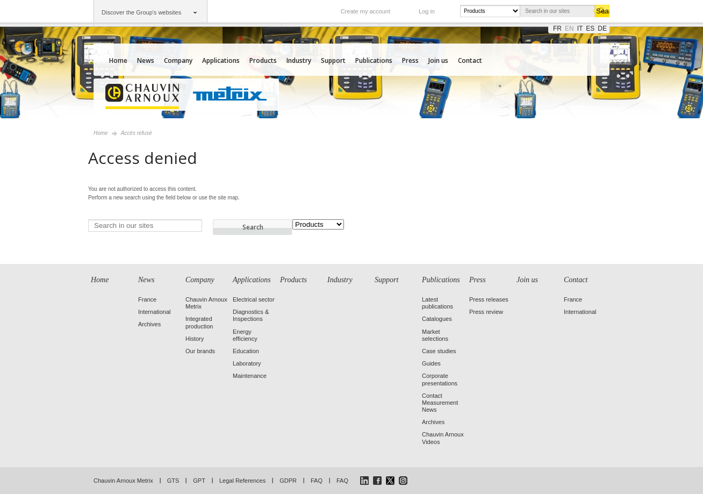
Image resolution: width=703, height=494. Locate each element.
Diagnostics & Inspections (251, 315)
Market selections (435, 335)
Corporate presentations (439, 379)
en (569, 28)
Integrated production (199, 322)
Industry (298, 60)
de (602, 28)
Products (263, 60)
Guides (431, 363)
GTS (173, 480)
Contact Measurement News (440, 402)
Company (178, 60)
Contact (470, 60)
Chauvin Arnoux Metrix (123, 480)
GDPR (288, 480)
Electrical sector (254, 299)
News (145, 60)
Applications (221, 60)
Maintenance (250, 376)
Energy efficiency (245, 335)
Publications (373, 60)
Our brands (200, 351)
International (154, 312)
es (590, 28)
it (580, 28)
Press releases (488, 299)
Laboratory (247, 363)
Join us (438, 60)
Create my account (365, 11)
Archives (149, 324)
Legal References (242, 480)
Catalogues (437, 319)
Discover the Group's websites (141, 12)
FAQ (316, 480)
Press (410, 60)
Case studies (439, 351)
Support (333, 60)
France (147, 299)
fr (557, 28)
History (194, 338)
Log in (427, 11)
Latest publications (437, 303)
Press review (486, 312)
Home (118, 60)
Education (246, 351)
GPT (199, 480)
